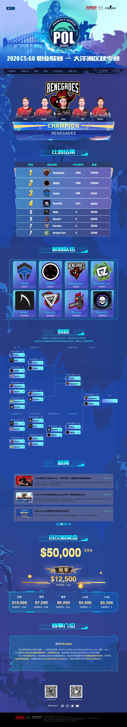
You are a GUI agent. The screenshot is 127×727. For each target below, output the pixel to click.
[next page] (69, 524)
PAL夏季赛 (103, 70)
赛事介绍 (72, 71)
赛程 (36, 71)
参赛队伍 (25, 71)
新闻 (46, 71)
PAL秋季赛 (116, 70)
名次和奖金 (58, 71)
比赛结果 (11, 71)
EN (12, 8)
